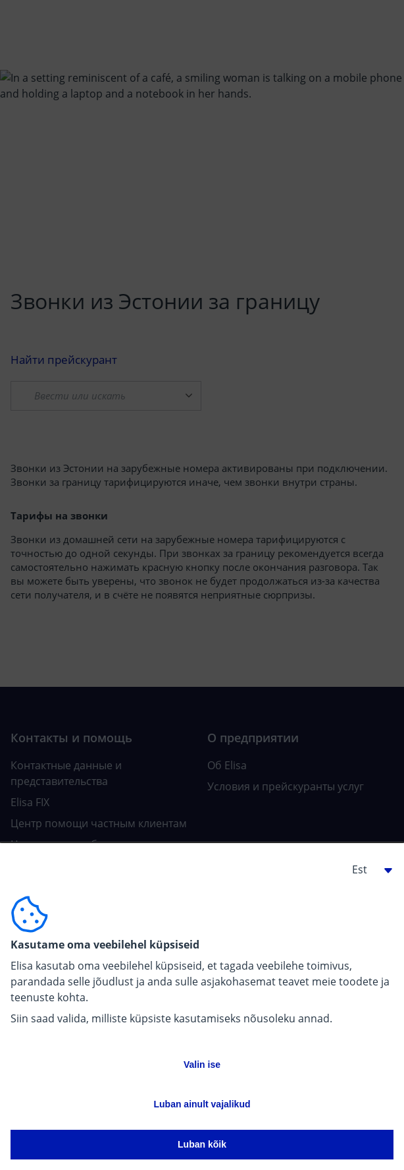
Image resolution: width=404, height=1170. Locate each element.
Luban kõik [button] (202, 1144)
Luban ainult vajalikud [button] (201, 1104)
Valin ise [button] (202, 1064)
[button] (367, 869)
